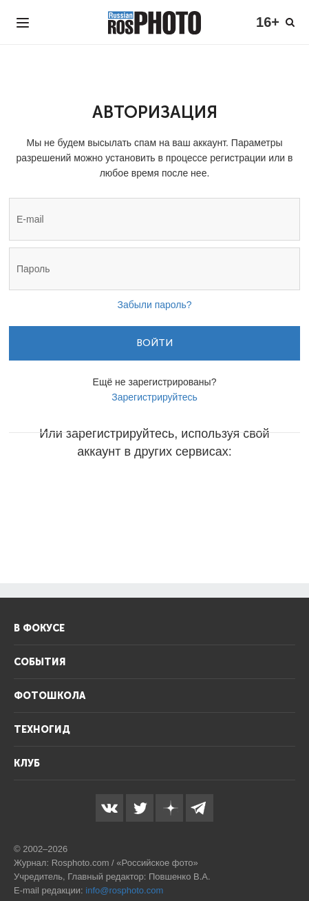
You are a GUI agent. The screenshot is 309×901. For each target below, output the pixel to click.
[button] (50, 493)
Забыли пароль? (154, 304)
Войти (154, 343)
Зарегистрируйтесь (154, 397)
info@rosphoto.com (124, 890)
